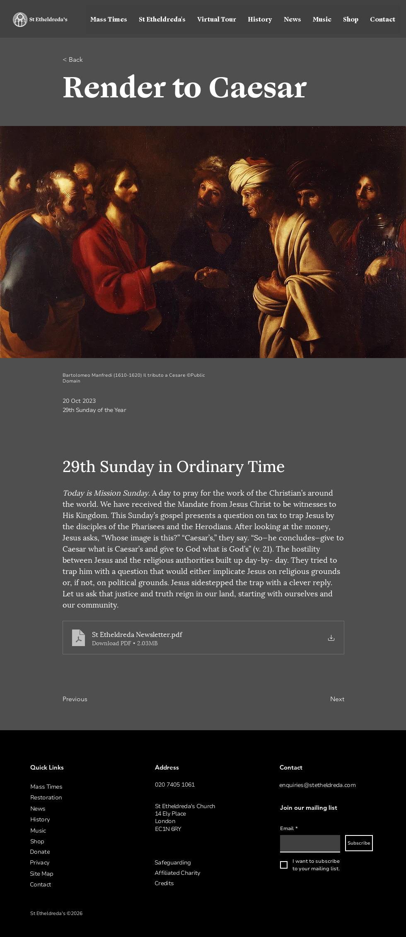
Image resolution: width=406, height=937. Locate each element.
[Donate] (74, 852)
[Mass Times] (74, 787)
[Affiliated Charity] (198, 873)
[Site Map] (74, 874)
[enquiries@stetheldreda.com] (323, 785)
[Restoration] (74, 797)
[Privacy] (74, 862)
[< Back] (90, 60)
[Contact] (74, 884)
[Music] (74, 831)
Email (289, 829)
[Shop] (74, 841)
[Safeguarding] (198, 862)
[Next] (323, 699)
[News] (74, 809)
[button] (163, 19)
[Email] (307, 843)
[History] (74, 819)
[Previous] (90, 699)
